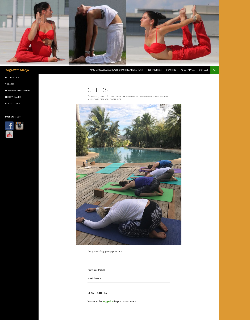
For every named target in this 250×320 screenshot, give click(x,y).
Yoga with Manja (17, 70)
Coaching (171, 70)
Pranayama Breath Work (17, 90)
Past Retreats (12, 77)
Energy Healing (13, 97)
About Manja (187, 70)
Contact (203, 70)
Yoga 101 (9, 84)
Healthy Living (12, 103)
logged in (108, 301)
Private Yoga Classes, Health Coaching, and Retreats (116, 70)
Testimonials (154, 70)
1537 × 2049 (115, 96)
